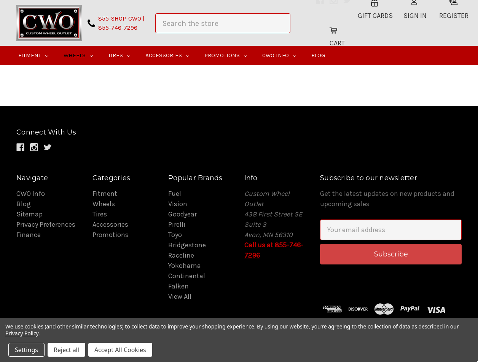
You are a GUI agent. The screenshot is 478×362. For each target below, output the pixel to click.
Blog (318, 55)
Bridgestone (187, 245)
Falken (178, 286)
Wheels (78, 55)
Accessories (167, 55)
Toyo (175, 235)
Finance (28, 235)
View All (179, 296)
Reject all (66, 350)
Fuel (174, 193)
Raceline (181, 255)
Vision (177, 204)
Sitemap (29, 214)
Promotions (225, 55)
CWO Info (279, 55)
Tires (119, 55)
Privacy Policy (21, 333)
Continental (186, 276)
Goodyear (182, 214)
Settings (26, 350)
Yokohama (184, 265)
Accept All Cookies (120, 350)
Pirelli (176, 224)
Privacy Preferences (45, 224)
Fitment (33, 55)
